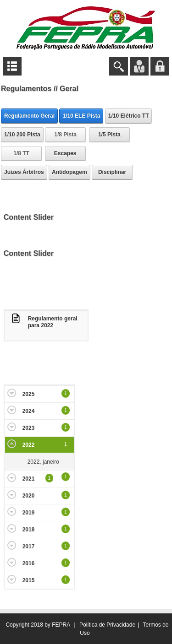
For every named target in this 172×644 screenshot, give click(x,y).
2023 (28, 428)
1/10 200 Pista (22, 134)
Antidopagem (69, 172)
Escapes (65, 153)
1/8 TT (21, 153)
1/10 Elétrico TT (128, 116)
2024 (28, 411)
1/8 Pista (65, 134)
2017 (28, 546)
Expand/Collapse (11, 393)
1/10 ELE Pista (81, 116)
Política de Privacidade (107, 625)
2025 (28, 394)
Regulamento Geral (29, 116)
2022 (28, 445)
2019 (28, 512)
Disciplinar (112, 172)
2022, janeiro (43, 462)
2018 (28, 529)
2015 (28, 580)
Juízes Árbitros (24, 172)
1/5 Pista (109, 134)
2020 (28, 495)
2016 (28, 563)
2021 (28, 479)
